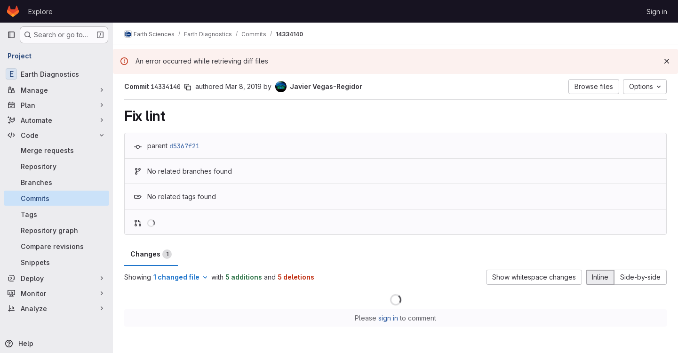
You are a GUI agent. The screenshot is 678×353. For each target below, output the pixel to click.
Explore (40, 12)
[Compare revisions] (56, 246)
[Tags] (56, 214)
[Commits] (56, 198)
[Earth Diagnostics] (56, 73)
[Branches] (56, 182)
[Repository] (56, 166)
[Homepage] (13, 11)
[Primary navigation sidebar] (11, 34)
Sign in (656, 12)
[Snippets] (56, 262)
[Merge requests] (56, 150)
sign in (388, 318)
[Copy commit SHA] (187, 87)
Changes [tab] (151, 254)
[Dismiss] (666, 61)
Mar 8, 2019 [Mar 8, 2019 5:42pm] (243, 86)
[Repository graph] (56, 230)
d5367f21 (184, 146)
